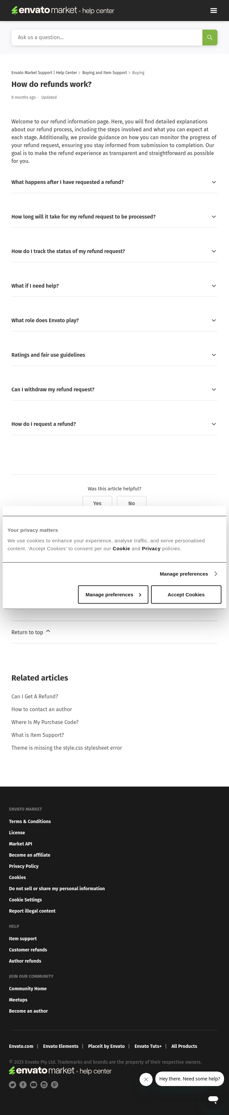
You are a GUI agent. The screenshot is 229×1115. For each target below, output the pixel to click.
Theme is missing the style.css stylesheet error (67, 748)
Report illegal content (32, 911)
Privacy (151, 548)
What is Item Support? (38, 735)
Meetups (18, 1000)
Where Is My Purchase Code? (45, 722)
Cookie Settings (25, 900)
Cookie (121, 548)
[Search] (114, 37)
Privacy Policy (23, 866)
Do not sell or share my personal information (57, 889)
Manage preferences (184, 574)
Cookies (17, 877)
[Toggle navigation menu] (213, 10)
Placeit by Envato (106, 1046)
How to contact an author (42, 709)
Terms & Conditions (30, 821)
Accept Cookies (186, 594)
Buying (138, 72)
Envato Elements (60, 1046)
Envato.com (21, 1046)
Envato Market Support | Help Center (44, 72)
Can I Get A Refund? (35, 696)
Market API (20, 844)
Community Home (28, 989)
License (17, 833)
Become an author (28, 1011)
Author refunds (25, 961)
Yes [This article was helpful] (97, 503)
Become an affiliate (29, 855)
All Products (184, 1046)
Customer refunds (28, 950)
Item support (23, 939)
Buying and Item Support (104, 72)
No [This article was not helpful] (131, 503)
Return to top (31, 631)
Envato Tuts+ (148, 1046)
